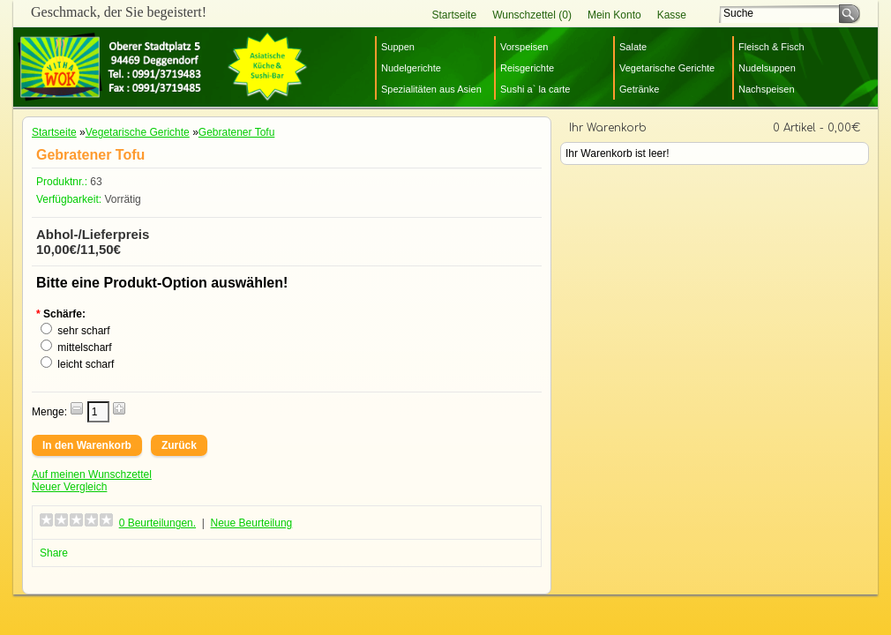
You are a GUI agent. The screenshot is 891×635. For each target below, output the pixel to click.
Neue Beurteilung (252, 523)
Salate (633, 46)
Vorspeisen (524, 46)
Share (54, 553)
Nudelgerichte (411, 68)
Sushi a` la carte (535, 89)
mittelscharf (84, 347)
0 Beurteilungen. (157, 523)
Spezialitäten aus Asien (431, 89)
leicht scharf (85, 364)
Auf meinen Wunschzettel (92, 474)
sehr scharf (83, 331)
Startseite (453, 15)
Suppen (398, 46)
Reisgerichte (527, 68)
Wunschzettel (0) (532, 15)
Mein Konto (614, 15)
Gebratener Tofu (236, 132)
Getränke (639, 89)
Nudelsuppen (767, 68)
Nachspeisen (766, 89)
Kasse (671, 15)
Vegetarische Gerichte (667, 68)
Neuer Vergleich (69, 487)
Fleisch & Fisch (771, 46)
